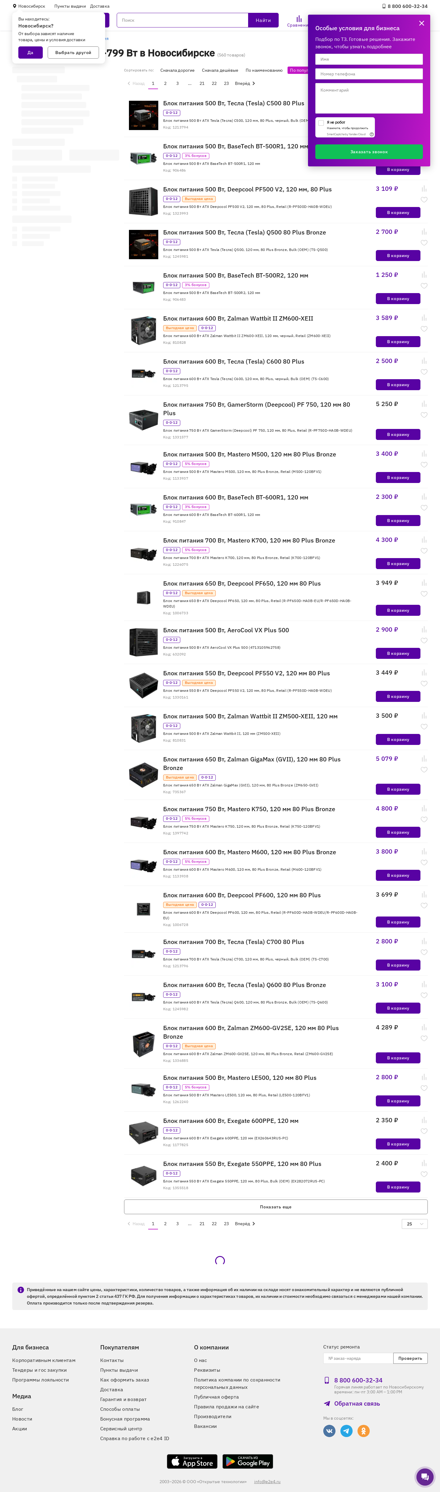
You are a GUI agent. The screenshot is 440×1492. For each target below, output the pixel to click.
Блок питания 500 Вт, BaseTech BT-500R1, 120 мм (235, 146)
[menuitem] (135, 83)
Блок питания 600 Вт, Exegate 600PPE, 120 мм (231, 1120)
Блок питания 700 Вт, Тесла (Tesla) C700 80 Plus (233, 942)
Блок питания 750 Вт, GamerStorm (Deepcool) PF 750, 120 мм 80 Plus (256, 408)
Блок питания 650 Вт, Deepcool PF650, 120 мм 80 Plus (242, 583)
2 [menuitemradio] (165, 83)
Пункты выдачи (70, 6)
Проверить (410, 1358)
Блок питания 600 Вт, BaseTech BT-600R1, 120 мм (235, 497)
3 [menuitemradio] (177, 83)
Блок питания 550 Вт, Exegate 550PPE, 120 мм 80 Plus (242, 1164)
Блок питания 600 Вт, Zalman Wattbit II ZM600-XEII (238, 318)
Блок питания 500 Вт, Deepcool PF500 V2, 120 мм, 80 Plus (247, 189)
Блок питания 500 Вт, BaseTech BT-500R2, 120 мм (235, 275)
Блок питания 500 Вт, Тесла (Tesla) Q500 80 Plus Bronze (244, 232)
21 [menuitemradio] (202, 83)
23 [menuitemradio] (226, 83)
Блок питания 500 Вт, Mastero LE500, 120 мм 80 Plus (240, 1077)
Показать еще (276, 1207)
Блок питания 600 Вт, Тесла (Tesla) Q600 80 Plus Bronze (244, 985)
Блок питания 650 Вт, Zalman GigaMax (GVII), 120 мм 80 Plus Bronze (252, 763)
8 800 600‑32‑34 (405, 6)
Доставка (99, 6)
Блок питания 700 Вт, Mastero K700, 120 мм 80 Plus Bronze (249, 540)
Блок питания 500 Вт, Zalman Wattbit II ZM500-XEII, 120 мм (250, 716)
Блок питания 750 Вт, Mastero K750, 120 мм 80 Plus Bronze (249, 809)
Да (31, 52)
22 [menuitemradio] (214, 83)
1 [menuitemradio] (153, 83)
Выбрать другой (73, 52)
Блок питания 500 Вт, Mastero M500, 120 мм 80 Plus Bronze (249, 454)
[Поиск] (198, 20)
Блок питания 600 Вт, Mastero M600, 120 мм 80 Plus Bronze (249, 852)
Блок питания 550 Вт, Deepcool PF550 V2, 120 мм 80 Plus (246, 673)
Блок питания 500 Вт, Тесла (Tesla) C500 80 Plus (233, 103)
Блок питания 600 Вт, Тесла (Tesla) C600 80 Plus (233, 361)
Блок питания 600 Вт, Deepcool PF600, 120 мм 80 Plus (242, 895)
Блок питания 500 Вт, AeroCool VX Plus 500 (226, 630)
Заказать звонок (369, 151)
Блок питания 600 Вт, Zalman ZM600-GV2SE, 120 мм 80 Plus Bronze (251, 1032)
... (190, 83)
